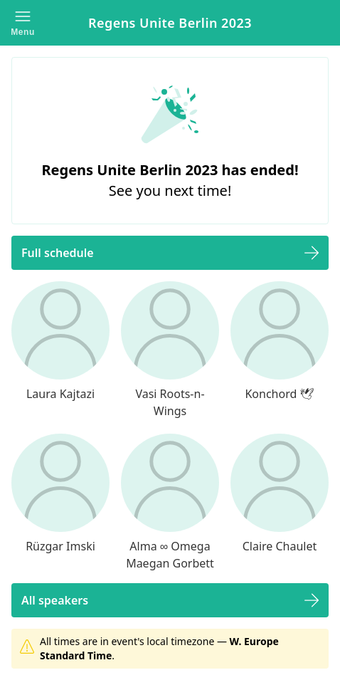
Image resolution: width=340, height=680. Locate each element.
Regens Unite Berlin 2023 (170, 22)
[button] (23, 23)
